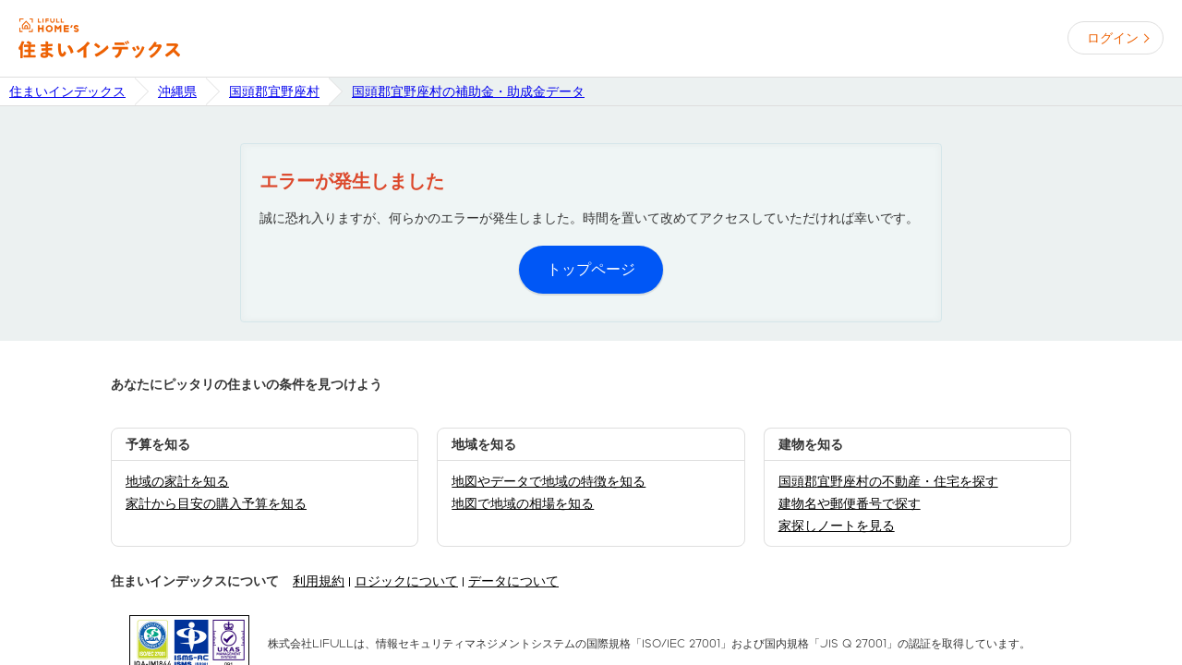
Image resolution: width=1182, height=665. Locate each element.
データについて (513, 580)
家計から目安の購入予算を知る (216, 503)
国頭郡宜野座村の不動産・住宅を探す (888, 481)
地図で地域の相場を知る (523, 503)
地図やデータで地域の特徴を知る (548, 481)
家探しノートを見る (836, 525)
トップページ (591, 269)
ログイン (1113, 37)
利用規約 (318, 580)
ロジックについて (406, 580)
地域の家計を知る (177, 481)
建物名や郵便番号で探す (849, 503)
